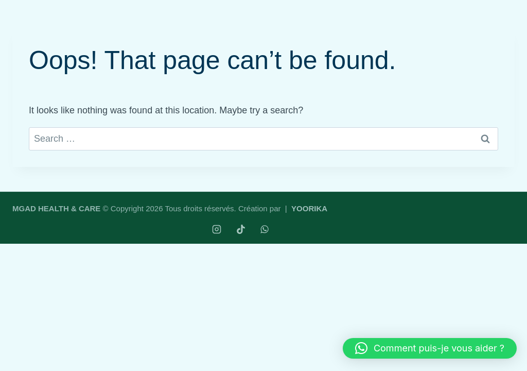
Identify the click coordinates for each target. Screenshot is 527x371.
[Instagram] (216, 229)
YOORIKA (309, 208)
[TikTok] (241, 229)
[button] (430, 348)
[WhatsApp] (264, 229)
